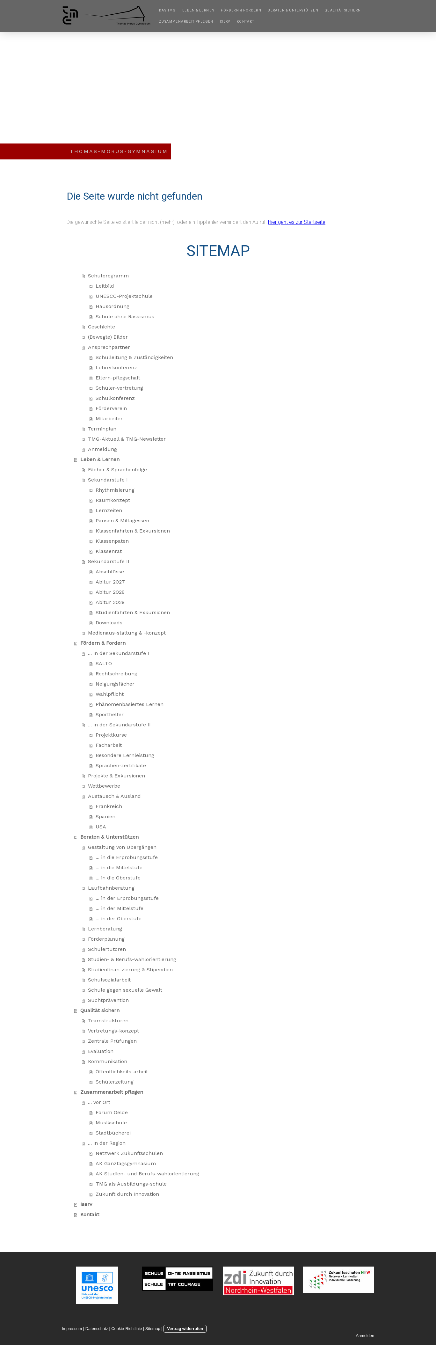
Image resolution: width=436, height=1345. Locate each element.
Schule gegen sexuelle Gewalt (125, 990)
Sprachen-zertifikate (121, 765)
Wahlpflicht (110, 694)
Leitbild (105, 286)
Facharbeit (109, 745)
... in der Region (107, 1143)
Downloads (109, 623)
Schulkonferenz (115, 398)
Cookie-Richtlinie (126, 1328)
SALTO (104, 663)
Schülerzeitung (115, 1082)
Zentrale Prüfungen (112, 1041)
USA (101, 827)
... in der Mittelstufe (119, 908)
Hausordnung (112, 306)
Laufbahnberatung (111, 888)
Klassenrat (109, 551)
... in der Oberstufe (119, 918)
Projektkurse (111, 735)
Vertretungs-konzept (113, 1031)
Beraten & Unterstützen (293, 10)
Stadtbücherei (113, 1133)
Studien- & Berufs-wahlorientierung (132, 959)
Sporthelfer (110, 714)
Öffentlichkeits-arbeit (122, 1072)
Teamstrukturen (108, 1021)
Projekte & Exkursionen (116, 776)
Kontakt (245, 21)
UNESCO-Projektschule (124, 296)
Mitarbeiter (109, 418)
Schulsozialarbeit (109, 980)
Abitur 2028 (110, 592)
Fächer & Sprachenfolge (117, 470)
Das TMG (167, 10)
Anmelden (365, 1335)
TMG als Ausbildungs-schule (131, 1184)
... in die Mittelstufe (119, 867)
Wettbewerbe (104, 786)
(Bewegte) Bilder (108, 337)
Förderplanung (106, 939)
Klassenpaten (112, 541)
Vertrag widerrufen (185, 1328)
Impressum (72, 1328)
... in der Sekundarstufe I (118, 653)
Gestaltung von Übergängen (122, 847)
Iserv (225, 21)
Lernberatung (105, 929)
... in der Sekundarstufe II (119, 725)
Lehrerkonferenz (116, 367)
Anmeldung (102, 449)
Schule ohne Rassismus (125, 316)
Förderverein (111, 408)
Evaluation (100, 1051)
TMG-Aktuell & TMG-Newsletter (127, 439)
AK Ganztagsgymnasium (126, 1163)
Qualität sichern (343, 10)
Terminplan (102, 429)
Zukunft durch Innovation (127, 1194)
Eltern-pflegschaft (118, 378)
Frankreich (109, 806)
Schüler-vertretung (119, 388)
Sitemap (152, 1328)
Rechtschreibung (116, 674)
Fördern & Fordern (241, 10)
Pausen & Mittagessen (122, 521)
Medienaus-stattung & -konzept (127, 633)
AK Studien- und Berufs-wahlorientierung (147, 1174)
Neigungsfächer (115, 684)
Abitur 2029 (110, 602)
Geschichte (101, 327)
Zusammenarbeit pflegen (186, 21)
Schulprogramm (108, 276)
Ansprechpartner (109, 347)
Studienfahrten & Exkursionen (133, 612)
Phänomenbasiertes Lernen (130, 704)
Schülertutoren (107, 949)
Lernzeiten (109, 510)
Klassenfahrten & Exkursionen (133, 531)
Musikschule (111, 1123)
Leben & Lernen (198, 10)
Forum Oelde (112, 1112)
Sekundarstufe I (108, 480)
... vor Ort (99, 1102)
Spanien (105, 816)
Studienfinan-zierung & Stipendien (130, 969)
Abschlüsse (110, 572)
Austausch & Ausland (114, 796)
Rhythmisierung (115, 490)
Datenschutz (96, 1328)
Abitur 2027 (110, 582)
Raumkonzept (113, 500)
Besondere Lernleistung (125, 755)
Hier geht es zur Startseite (296, 222)
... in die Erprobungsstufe (127, 857)
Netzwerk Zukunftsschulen (129, 1153)
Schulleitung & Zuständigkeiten (134, 357)
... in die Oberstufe (118, 878)
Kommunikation (107, 1061)
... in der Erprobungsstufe (127, 898)
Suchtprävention (108, 1000)
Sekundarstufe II (108, 561)
